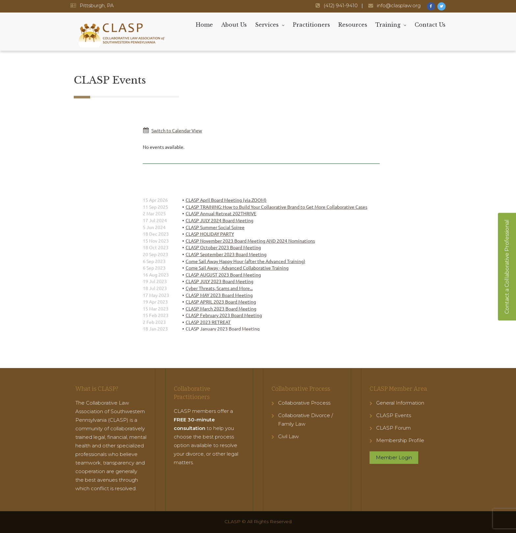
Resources (352, 24)
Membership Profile (400, 440)
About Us (234, 24)
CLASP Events (393, 415)
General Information (400, 403)
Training (387, 24)
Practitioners (311, 24)
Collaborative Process (304, 403)
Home (204, 24)
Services (267, 24)
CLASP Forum (393, 428)
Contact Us (430, 24)
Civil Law (288, 436)
